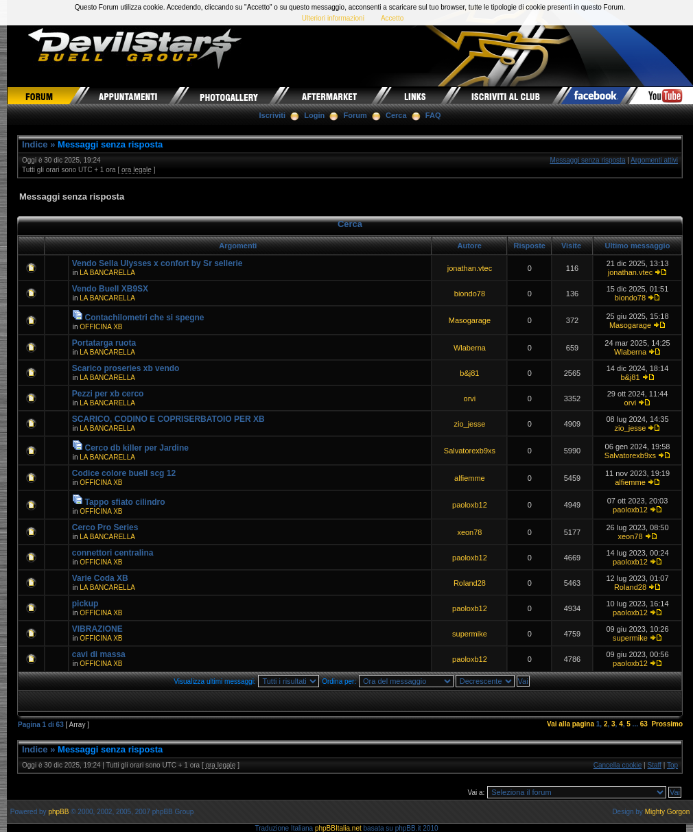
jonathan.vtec (469, 268)
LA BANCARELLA (107, 272)
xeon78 (469, 532)
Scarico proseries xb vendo (126, 368)
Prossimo (667, 724)
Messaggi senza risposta (110, 144)
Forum (355, 115)
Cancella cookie (618, 765)
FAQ (433, 115)
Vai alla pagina (570, 724)
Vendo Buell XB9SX (110, 289)
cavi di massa (99, 654)
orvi (470, 398)
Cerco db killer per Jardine (137, 448)
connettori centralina (113, 553)
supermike (469, 634)
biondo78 (469, 293)
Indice (35, 144)
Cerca (396, 115)
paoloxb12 (469, 505)
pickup (85, 603)
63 (644, 724)
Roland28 (470, 583)
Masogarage (470, 320)
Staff (654, 765)
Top (672, 765)
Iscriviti (272, 115)
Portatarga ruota (104, 343)
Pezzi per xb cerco (108, 394)
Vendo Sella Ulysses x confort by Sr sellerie (157, 263)
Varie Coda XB (100, 578)
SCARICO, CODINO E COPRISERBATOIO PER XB (168, 419)
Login (314, 115)
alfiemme (469, 478)
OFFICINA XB (101, 327)
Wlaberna (470, 348)
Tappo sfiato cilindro (125, 502)
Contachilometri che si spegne (144, 317)
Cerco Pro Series (105, 527)
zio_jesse (469, 424)
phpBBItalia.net (338, 828)
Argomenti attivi (654, 160)
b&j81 (469, 373)
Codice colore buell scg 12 (124, 473)
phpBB (58, 812)
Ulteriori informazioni (333, 18)
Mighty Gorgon (667, 812)
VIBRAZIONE (97, 629)
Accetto (392, 18)
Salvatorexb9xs (469, 451)
